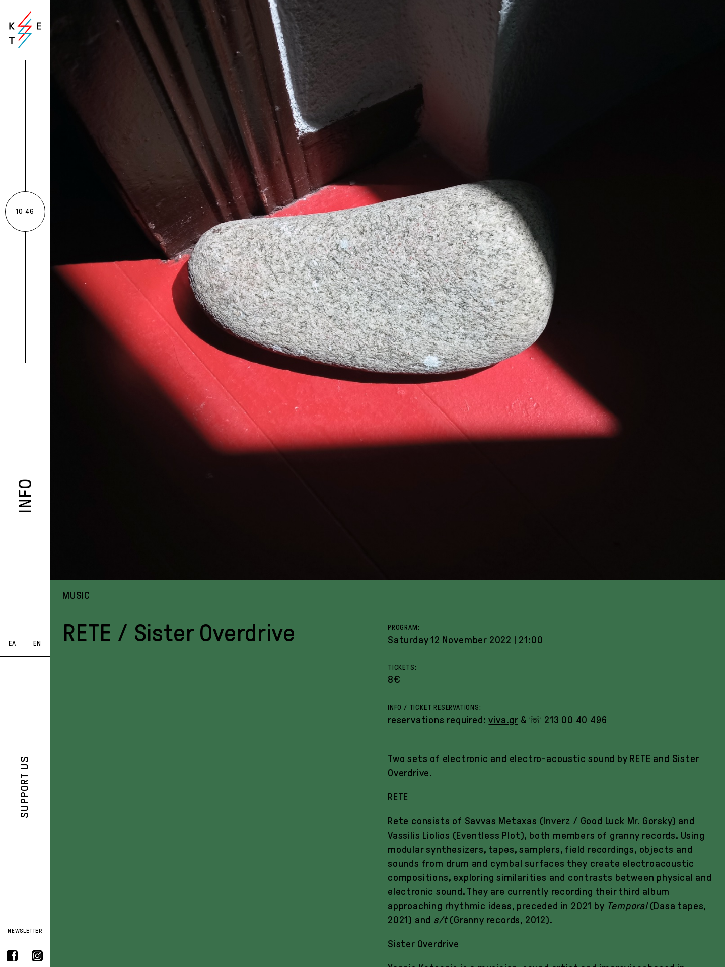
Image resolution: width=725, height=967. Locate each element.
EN (37, 643)
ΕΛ (12, 643)
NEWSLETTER (25, 930)
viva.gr (503, 719)
